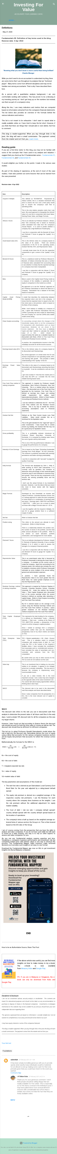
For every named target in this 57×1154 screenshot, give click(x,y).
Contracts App (16, 1073)
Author (22, 20)
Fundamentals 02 (8, 158)
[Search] (54, 4)
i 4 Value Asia (22, 1076)
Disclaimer (35, 20)
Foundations (7, 1051)
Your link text (6, 1043)
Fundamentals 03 (24, 158)
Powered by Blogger (28, 1143)
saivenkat (14, 1060)
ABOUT (12, 20)
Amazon (24, 968)
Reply (13, 1100)
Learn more (33, 139)
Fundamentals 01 (48, 155)
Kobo (30, 968)
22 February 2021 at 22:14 (37, 1076)
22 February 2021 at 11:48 (27, 1060)
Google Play (40, 968)
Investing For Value (28, 7)
